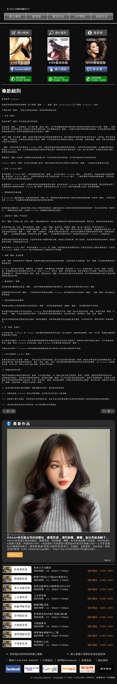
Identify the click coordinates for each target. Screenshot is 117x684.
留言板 (96, 69)
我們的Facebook (67, 660)
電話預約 (21, 78)
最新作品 (102, 16)
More (108, 560)
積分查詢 (58, 32)
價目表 (96, 32)
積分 (21, 32)
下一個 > (108, 411)
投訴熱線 (96, 78)
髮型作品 (58, 16)
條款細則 (11, 90)
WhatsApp (58, 78)
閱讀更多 (15, 555)
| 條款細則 (102, 660)
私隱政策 (86, 660)
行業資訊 (48, 660)
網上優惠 (15, 16)
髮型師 (36, 16)
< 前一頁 (9, 411)
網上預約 (58, 69)
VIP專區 (80, 16)
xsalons (18, 6)
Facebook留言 (21, 69)
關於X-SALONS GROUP (23, 660)
